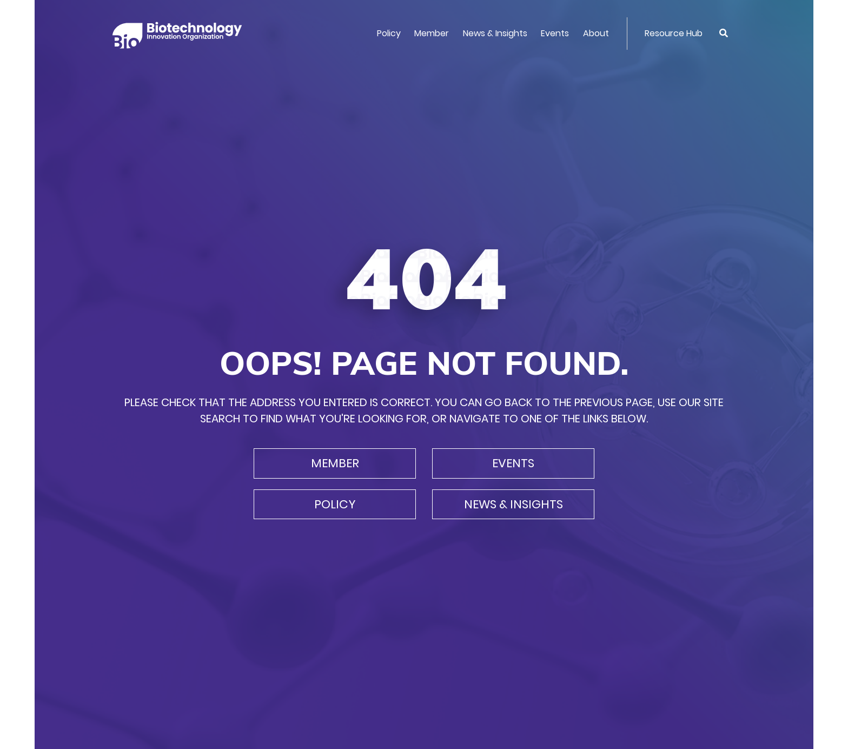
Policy (389, 33)
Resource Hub (674, 33)
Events (555, 33)
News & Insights (495, 33)
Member (431, 33)
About (596, 33)
